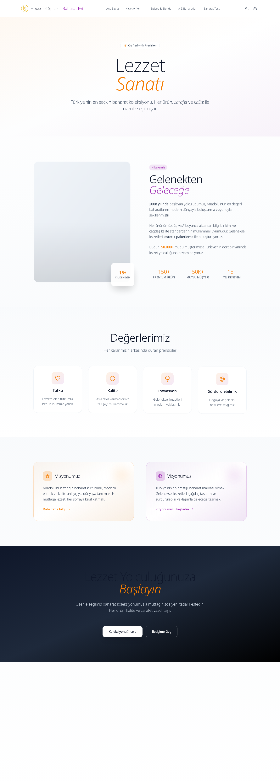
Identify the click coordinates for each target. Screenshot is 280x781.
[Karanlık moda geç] (247, 8)
